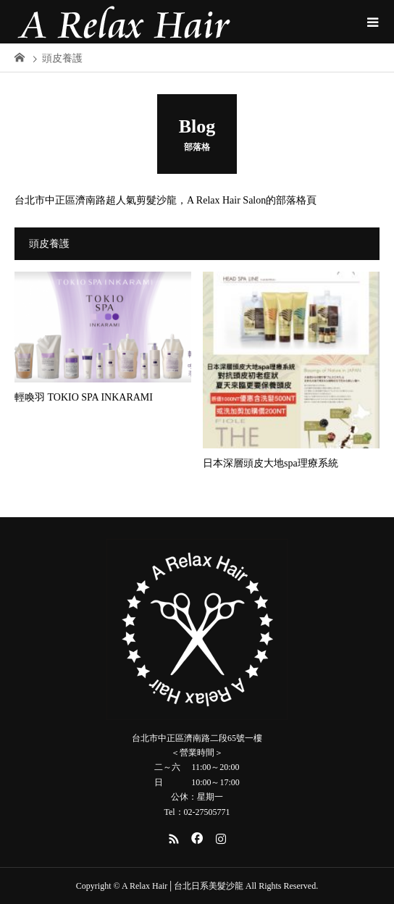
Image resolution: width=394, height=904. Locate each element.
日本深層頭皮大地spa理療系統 (270, 463)
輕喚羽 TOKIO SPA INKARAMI (83, 397)
